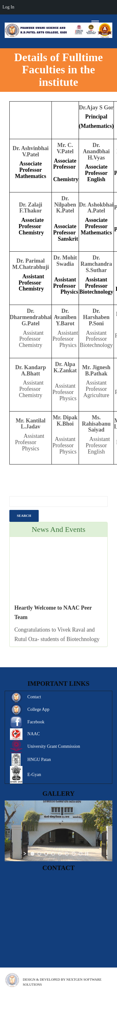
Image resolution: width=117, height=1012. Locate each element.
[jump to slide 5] (60, 854)
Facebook (35, 722)
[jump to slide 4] (53, 854)
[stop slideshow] (86, 854)
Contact (34, 697)
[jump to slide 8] (80, 854)
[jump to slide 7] (74, 854)
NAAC (33, 733)
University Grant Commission (53, 746)
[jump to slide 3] (46, 854)
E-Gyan (34, 774)
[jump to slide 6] (67, 854)
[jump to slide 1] (32, 854)
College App (38, 709)
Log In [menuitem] (8, 7)
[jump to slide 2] (39, 854)
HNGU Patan (39, 759)
